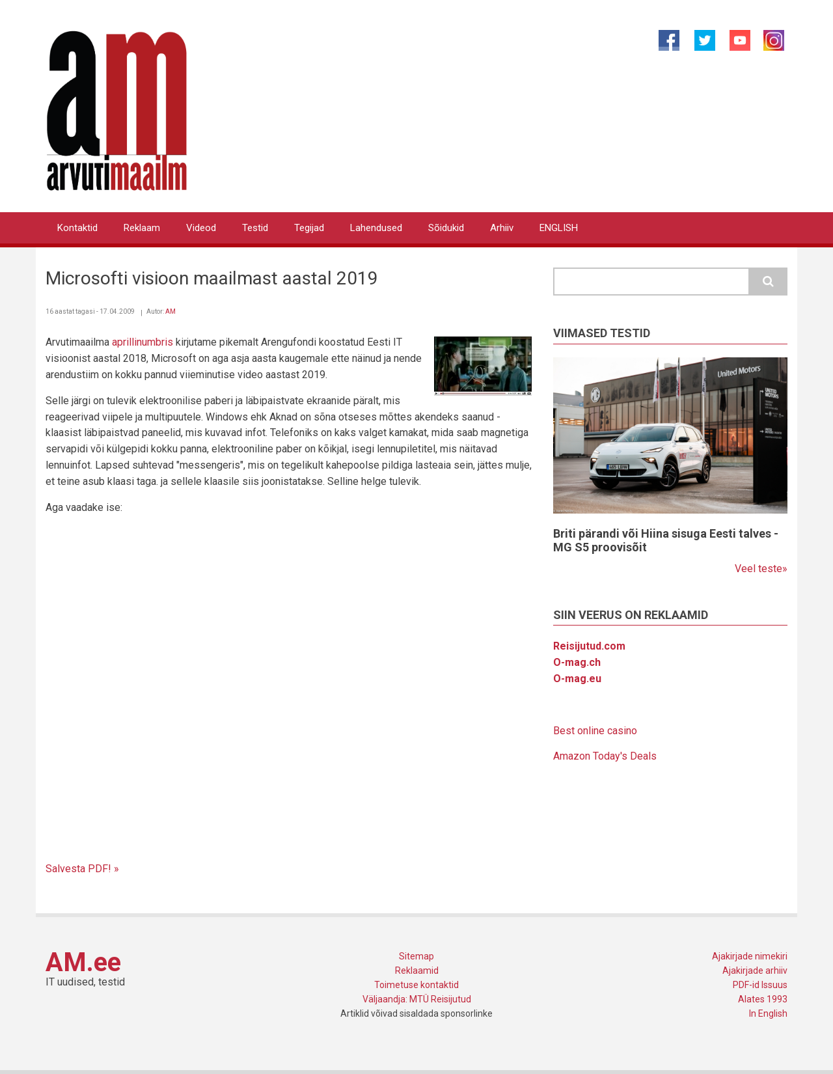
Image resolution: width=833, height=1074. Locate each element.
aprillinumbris (142, 342)
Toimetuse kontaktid (416, 985)
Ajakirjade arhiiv (754, 970)
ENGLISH (558, 228)
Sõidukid (446, 228)
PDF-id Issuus (760, 985)
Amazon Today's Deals (605, 756)
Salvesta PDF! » (82, 868)
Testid (255, 228)
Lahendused (376, 228)
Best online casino (595, 730)
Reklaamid (417, 970)
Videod (201, 228)
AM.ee (83, 962)
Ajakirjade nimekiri (749, 956)
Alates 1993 (762, 999)
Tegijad (309, 228)
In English (768, 1013)
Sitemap (416, 956)
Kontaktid (77, 228)
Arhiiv (501, 228)
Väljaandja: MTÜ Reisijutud (416, 999)
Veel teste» (761, 568)
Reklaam (142, 228)
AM (170, 311)
